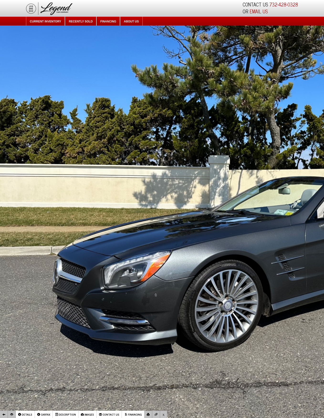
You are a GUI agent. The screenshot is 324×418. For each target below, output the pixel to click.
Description (65, 414)
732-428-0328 (283, 4)
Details (25, 414)
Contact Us (109, 414)
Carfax (43, 414)
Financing (108, 21)
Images (87, 414)
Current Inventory (45, 21)
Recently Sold (81, 21)
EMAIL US (259, 11)
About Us (131, 21)
